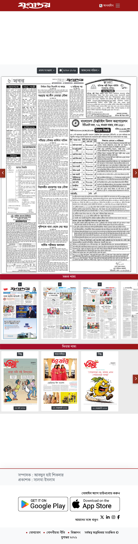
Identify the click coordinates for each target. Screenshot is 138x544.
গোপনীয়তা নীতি (55, 532)
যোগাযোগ (34, 532)
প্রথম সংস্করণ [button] (45, 70)
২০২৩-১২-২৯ (68, 70)
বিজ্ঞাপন (75, 532)
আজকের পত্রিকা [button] (89, 70)
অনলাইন (106, 5)
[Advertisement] (69, 38)
